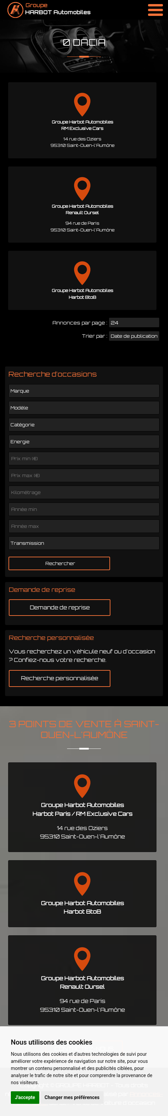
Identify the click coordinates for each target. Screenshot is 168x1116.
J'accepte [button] (25, 1097)
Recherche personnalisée (59, 678)
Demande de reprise (60, 607)
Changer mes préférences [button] (72, 1097)
